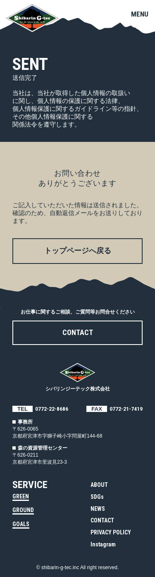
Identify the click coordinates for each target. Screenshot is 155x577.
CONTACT (102, 520)
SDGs (97, 496)
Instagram (103, 544)
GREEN (20, 496)
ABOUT (99, 484)
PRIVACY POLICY (111, 532)
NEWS (98, 508)
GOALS (20, 524)
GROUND (23, 510)
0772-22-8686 (51, 409)
